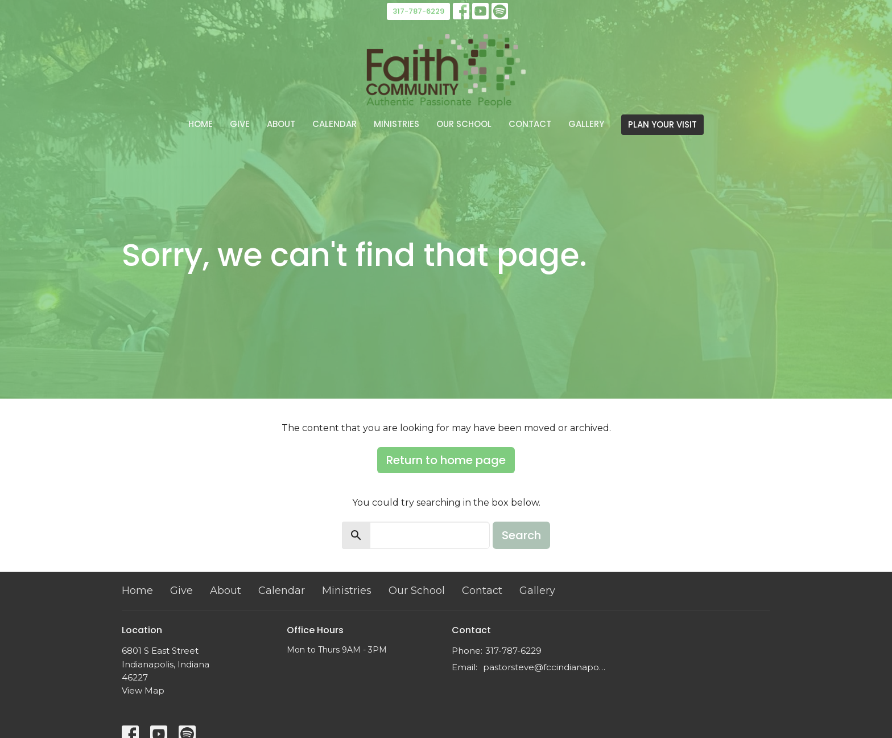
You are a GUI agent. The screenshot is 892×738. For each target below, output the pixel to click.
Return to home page (446, 460)
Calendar (334, 124)
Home (200, 124)
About (281, 124)
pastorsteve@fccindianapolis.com (544, 667)
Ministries (396, 124)
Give (240, 124)
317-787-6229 (418, 11)
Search (521, 535)
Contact (530, 124)
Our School (464, 124)
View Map (143, 690)
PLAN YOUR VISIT (662, 124)
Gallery (586, 124)
